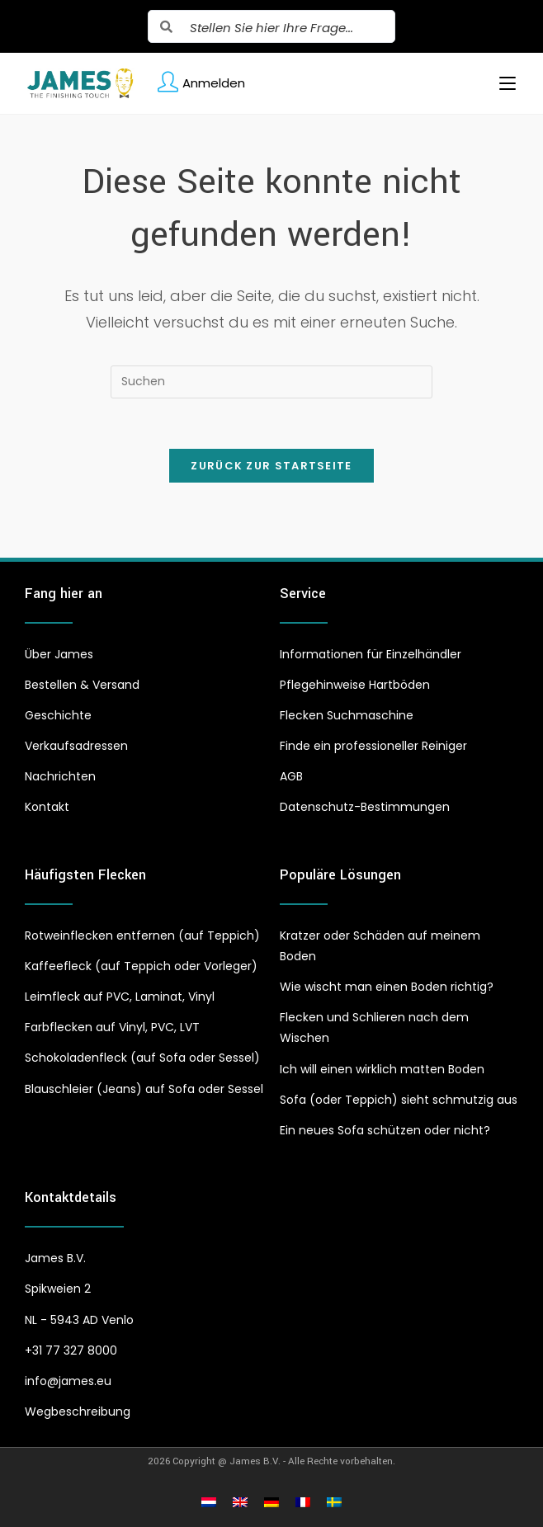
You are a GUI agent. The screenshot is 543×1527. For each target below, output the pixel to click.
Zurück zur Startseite (271, 466)
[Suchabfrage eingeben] (271, 381)
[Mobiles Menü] (501, 83)
